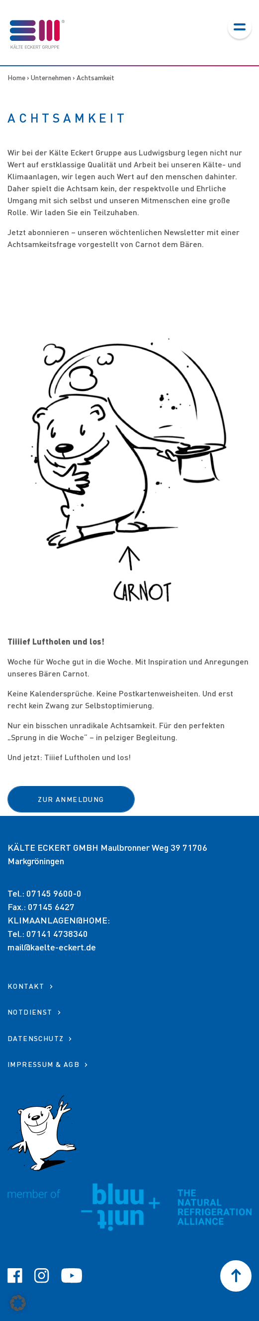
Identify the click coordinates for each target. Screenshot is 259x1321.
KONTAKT (26, 986)
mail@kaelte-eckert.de (51, 946)
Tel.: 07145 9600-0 (44, 893)
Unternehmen (51, 77)
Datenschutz (35, 1038)
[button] (18, 1303)
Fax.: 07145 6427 (41, 906)
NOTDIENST (30, 1012)
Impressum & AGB (43, 1064)
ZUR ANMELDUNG (71, 799)
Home (16, 77)
